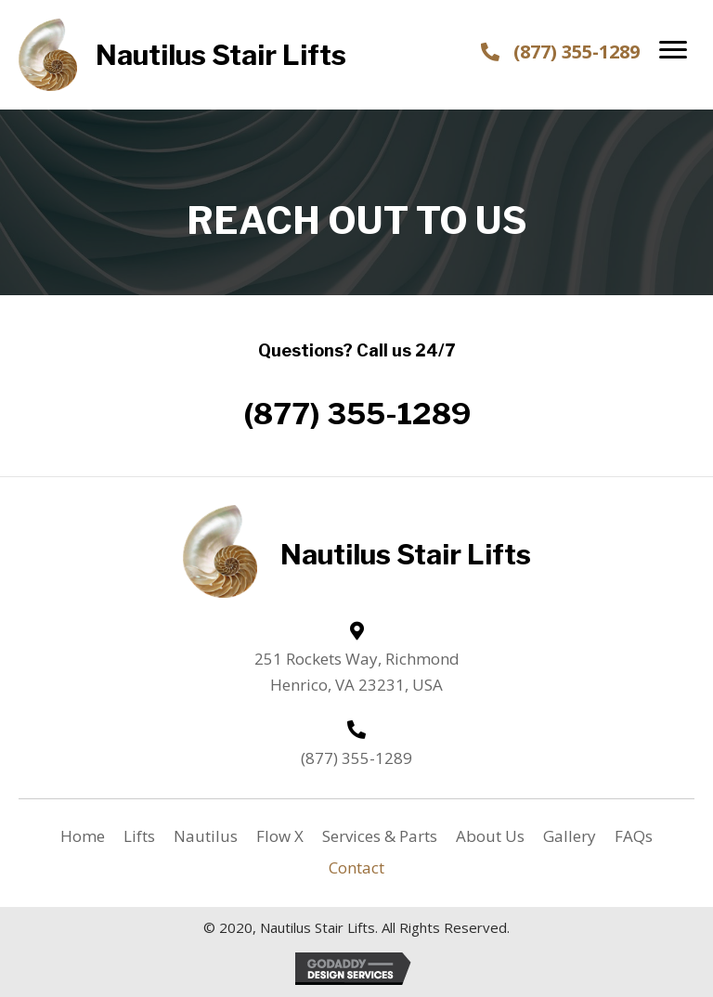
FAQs (634, 836)
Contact (356, 867)
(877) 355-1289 (576, 51)
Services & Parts (379, 836)
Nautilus (206, 836)
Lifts (139, 836)
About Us (490, 836)
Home (82, 836)
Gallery (569, 836)
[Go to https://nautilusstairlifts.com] (195, 55)
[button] (673, 50)
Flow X (280, 836)
